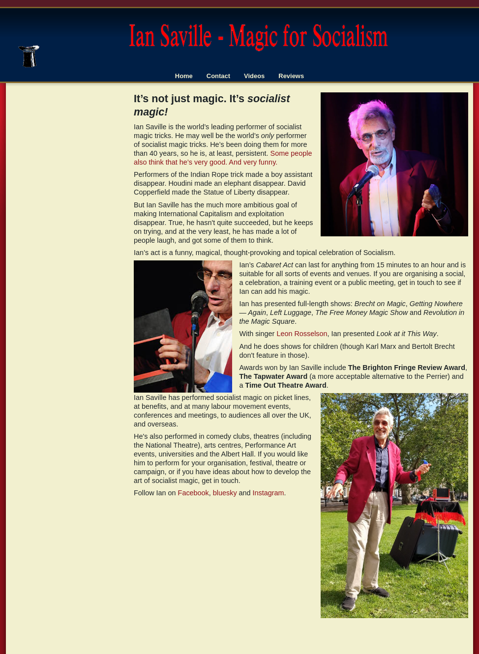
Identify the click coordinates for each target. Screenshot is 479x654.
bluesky (225, 493)
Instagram (268, 493)
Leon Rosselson (301, 334)
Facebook (193, 493)
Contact (218, 76)
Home (184, 76)
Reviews (291, 76)
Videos (254, 76)
